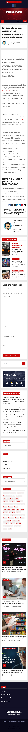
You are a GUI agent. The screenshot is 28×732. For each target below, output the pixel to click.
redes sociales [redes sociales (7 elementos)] (7, 520)
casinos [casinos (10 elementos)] (11, 498)
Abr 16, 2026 (7, 571)
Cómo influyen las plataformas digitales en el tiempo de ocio (18, 263)
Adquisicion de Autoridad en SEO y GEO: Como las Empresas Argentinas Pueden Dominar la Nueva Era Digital (13, 399)
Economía (6, 614)
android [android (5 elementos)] (5, 493)
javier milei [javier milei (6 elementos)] (6, 515)
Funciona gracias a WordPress (9, 721)
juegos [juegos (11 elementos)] (12, 515)
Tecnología (6, 579)
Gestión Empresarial (17, 245)
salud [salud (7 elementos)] (18, 520)
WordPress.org (7, 468)
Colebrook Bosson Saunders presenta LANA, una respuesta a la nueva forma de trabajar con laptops (14, 409)
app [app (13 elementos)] (18, 493)
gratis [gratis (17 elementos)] (13, 509)
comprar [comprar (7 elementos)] (5, 501)
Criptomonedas (7, 648)
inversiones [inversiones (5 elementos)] (12, 512)
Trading (13, 648)
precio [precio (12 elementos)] (17, 518)
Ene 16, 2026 (15, 276)
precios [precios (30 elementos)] (22, 518)
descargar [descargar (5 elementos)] (21, 504)
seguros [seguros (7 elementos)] (12, 523)
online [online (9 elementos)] (5, 518)
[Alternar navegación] (18, 21)
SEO (4, 545)
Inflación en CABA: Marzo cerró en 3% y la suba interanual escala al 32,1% (14, 637)
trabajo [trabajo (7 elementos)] (5, 526)
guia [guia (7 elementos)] (18, 509)
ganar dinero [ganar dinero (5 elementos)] (6, 509)
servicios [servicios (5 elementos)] (18, 523)
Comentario (7, 296)
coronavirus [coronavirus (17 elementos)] (19, 501)
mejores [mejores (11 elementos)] (18, 515)
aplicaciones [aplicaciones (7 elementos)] (12, 493)
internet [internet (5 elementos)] (5, 512)
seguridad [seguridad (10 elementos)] (5, 523)
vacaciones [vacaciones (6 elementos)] (18, 526)
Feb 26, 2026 (15, 253)
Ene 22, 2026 (15, 264)
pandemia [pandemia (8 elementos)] (11, 518)
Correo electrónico (9, 336)
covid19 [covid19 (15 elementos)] (5, 504)
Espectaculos (21, 270)
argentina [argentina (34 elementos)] (12, 496)
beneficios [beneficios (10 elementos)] (19, 496)
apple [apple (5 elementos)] (22, 493)
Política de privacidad (14, 726)
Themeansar (14, 723)
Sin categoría (16, 247)
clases (21, 119)
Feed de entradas (8, 461)
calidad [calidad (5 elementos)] (5, 498)
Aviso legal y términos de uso (14, 728)
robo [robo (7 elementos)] (14, 520)
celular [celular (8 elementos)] (16, 498)
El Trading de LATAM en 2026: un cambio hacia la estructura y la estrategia (12, 425)
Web (4, 345)
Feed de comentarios (9, 465)
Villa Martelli (6, 90)
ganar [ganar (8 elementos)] (15, 507)
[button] (21, 21)
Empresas (15, 243)
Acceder (5, 458)
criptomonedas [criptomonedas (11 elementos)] (13, 504)
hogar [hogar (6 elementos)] (22, 509)
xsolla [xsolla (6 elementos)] (10, 529)
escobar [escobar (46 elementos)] (10, 507)
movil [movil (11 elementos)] (23, 515)
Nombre (5, 327)
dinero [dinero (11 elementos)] (5, 507)
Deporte (14, 270)
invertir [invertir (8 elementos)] (18, 512)
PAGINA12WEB (14, 12)
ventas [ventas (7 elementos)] (5, 529)
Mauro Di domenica (15, 42)
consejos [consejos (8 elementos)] (12, 501)
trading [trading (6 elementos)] (11, 526)
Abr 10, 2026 (7, 640)
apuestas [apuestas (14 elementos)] (5, 496)
